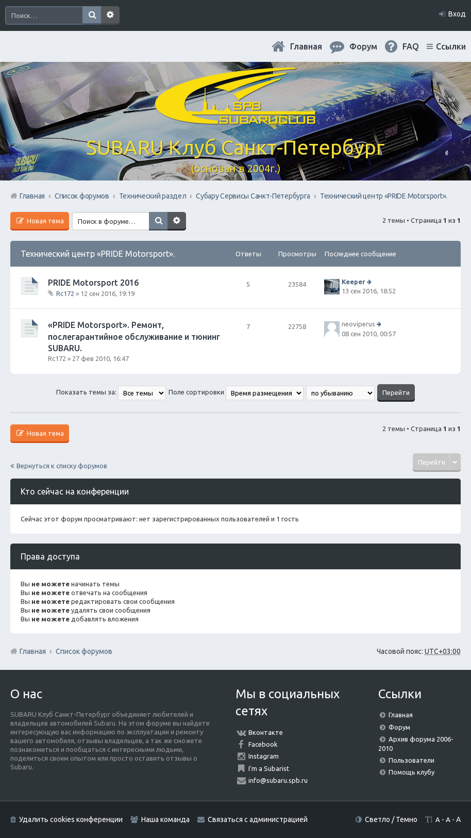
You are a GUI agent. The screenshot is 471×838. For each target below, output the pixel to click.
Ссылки (451, 46)
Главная (306, 46)
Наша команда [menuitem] (165, 819)
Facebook (263, 744)
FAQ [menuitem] (410, 46)
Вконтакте (265, 732)
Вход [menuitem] (457, 14)
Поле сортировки (236, 392)
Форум (399, 727)
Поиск (91, 15)
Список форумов (84, 651)
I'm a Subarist (268, 768)
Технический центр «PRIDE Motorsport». (98, 253)
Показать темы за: (111, 392)
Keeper (353, 281)
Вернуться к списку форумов (61, 465)
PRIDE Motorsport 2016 (93, 282)
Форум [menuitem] (363, 46)
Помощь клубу (411, 772)
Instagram (263, 756)
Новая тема (44, 220)
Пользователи (411, 760)
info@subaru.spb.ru (278, 780)
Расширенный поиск (110, 15)
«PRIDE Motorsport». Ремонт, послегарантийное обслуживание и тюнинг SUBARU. (134, 336)
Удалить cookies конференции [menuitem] (71, 819)
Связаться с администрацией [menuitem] (258, 819)
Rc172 (65, 293)
